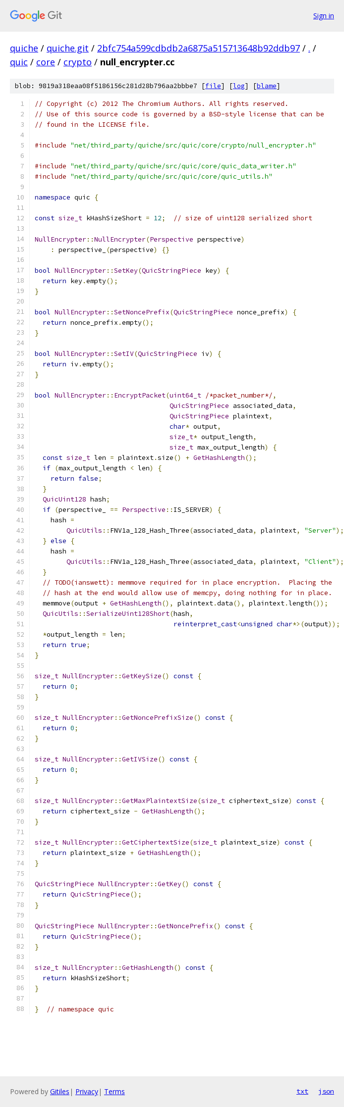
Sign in (323, 15)
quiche (24, 48)
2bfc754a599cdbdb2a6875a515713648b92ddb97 (198, 48)
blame (267, 86)
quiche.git (68, 48)
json (326, 1091)
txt (302, 1091)
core (45, 62)
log (239, 86)
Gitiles (59, 1091)
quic (19, 62)
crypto (77, 62)
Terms (114, 1091)
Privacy (86, 1091)
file (213, 86)
